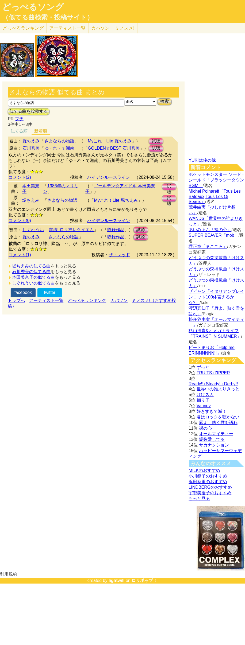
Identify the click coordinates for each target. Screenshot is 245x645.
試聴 (156, 141)
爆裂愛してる (212, 439)
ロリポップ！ (144, 580)
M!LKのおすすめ (204, 470)
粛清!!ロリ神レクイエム (71, 229)
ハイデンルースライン (108, 177)
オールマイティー (216, 434)
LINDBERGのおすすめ (210, 487)
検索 (164, 101)
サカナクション (214, 445)
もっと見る (199, 498)
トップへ (16, 300)
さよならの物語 (59, 141)
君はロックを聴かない (218, 417)
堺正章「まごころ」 (208, 246)
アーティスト (67, 28)
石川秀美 (31, 148)
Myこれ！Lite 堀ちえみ (110, 141)
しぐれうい (33, 229)
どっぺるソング (33, 7)
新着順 (40, 131)
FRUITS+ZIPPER (213, 373)
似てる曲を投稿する (28, 111)
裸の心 (205, 428)
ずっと (203, 367)
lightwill (117, 580)
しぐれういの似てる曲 (33, 283)
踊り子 (203, 400)
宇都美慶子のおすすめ (210, 493)
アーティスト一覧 (46, 300)
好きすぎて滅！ (212, 411)
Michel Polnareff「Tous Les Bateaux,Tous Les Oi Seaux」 (214, 196)
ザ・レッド (119, 254)
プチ (19, 118)
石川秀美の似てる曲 (31, 271)
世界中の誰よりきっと (218, 389)
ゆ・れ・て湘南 (59, 148)
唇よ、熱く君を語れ (218, 422)
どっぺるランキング (87, 300)
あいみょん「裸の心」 (210, 229)
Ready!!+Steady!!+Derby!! (213, 384)
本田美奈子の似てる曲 (33, 277)
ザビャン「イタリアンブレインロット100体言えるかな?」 (216, 297)
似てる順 (19, 131)
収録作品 (115, 229)
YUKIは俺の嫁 (202, 160)
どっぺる (23, 28)
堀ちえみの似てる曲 (31, 266)
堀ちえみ (31, 141)
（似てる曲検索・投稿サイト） (47, 17)
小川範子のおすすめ (208, 476)
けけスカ (205, 394)
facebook (23, 292)
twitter (49, 292)
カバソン (100, 28)
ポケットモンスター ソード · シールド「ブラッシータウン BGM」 (216, 180)
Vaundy (204, 405)
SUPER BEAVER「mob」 (213, 235)
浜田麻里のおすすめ (208, 481)
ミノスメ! (125, 28)
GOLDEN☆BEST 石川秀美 (114, 148)
